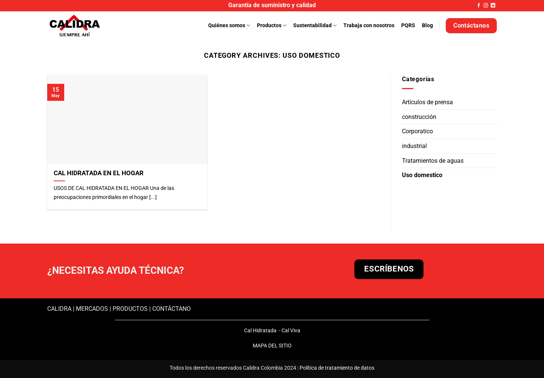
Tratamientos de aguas (433, 160)
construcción (419, 116)
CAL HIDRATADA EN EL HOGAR (99, 173)
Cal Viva (290, 330)
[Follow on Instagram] (486, 5)
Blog (427, 25)
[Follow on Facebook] (478, 5)
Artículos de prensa (427, 102)
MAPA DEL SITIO (272, 346)
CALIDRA (59, 308)
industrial (414, 146)
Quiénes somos (229, 25)
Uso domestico (422, 175)
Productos (271, 25)
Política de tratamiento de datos (337, 368)
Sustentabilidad (315, 25)
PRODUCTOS (130, 308)
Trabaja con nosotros (368, 25)
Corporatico (417, 131)
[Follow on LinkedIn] (493, 5)
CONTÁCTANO (171, 308)
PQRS (408, 25)
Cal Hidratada (260, 330)
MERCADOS (92, 308)
